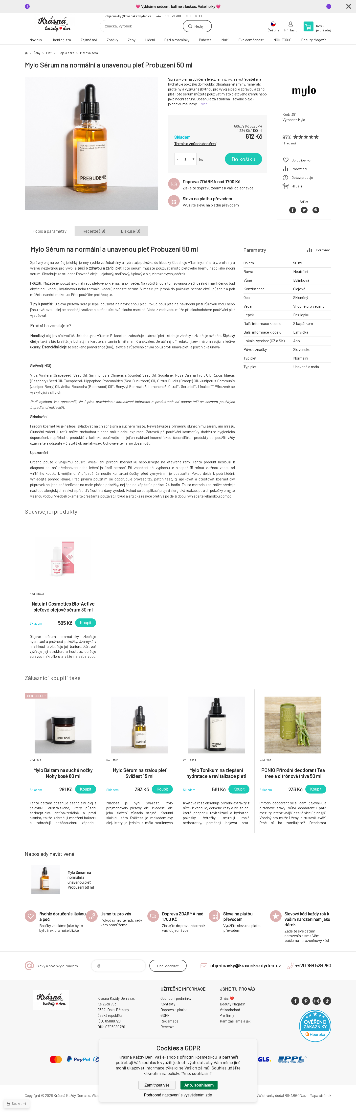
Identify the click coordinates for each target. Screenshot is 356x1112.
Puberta (205, 40)
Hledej (198, 26)
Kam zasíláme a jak (235, 1021)
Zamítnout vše (156, 1085)
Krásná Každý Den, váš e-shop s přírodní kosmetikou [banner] (54, 24)
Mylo (301, 119)
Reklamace (169, 1021)
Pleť (49, 53)
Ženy (131, 40)
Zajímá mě (89, 40)
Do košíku (243, 159)
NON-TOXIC (282, 40)
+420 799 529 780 (168, 16)
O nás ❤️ (227, 998)
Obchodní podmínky (175, 998)
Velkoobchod (230, 1009)
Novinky (35, 40)
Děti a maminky (176, 40)
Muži (225, 40)
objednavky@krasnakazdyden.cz (128, 16)
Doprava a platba (173, 1009)
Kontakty (167, 1004)
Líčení (150, 40)
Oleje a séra (66, 53)
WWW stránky (263, 1095)
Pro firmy (227, 1015)
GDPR (165, 1015)
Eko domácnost (251, 40)
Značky (112, 40)
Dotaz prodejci (302, 177)
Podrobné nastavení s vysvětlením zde (178, 1095)
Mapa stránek (320, 1095)
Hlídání (297, 186)
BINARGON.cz (296, 1095)
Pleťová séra (89, 53)
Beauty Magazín (314, 40)
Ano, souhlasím (199, 1085)
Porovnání (299, 169)
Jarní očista (61, 40)
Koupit (85, 623)
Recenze (167, 1026)
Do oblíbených (302, 160)
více (204, 104)
